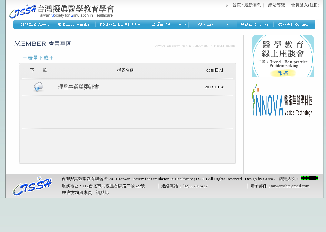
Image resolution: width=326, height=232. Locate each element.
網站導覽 (276, 5)
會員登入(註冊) (305, 5)
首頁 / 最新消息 (246, 5)
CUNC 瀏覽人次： (290, 178)
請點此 (102, 192)
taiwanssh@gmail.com (290, 185)
